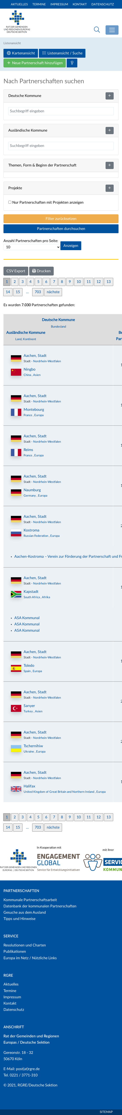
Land (18, 339)
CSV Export (15, 271)
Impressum (59, 4)
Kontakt (80, 4)
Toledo (29, 665)
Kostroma (31, 530)
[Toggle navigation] (112, 30)
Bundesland (58, 326)
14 (8, 292)
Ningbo (29, 369)
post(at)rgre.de (28, 1069)
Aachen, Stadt (35, 356)
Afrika (46, 597)
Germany (30, 495)
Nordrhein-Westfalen (47, 361)
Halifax (29, 786)
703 (38, 292)
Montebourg (34, 409)
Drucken (41, 271)
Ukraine (29, 751)
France (28, 415)
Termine (39, 4)
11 (89, 282)
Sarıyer (29, 706)
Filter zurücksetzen (61, 219)
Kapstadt (31, 592)
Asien (37, 375)
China (28, 375)
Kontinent (29, 339)
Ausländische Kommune (25, 333)
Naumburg (32, 490)
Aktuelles (19, 4)
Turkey (29, 711)
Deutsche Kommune (58, 320)
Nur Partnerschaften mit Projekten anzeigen (46, 202)
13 (108, 282)
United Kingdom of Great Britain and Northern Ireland (59, 791)
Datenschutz (102, 4)
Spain (27, 671)
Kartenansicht (20, 53)
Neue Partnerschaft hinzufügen (34, 63)
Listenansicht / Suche (62, 53)
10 (79, 282)
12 (99, 282)
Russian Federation (36, 535)
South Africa (32, 597)
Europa (39, 415)
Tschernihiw (33, 746)
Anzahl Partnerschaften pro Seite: (30, 241)
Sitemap (106, 1112)
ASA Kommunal (27, 618)
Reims (28, 450)
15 (18, 292)
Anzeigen (70, 246)
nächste (53, 292)
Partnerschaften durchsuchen (61, 229)
